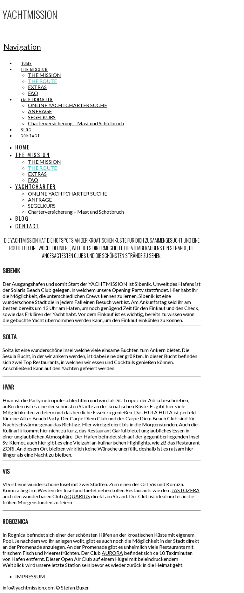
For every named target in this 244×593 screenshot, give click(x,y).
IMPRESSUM (30, 576)
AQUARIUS (77, 496)
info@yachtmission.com (29, 587)
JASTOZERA (186, 490)
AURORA (112, 553)
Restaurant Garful (106, 430)
